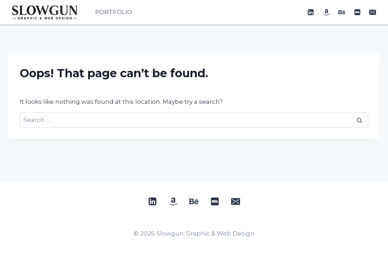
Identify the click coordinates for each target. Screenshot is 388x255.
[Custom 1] (326, 12)
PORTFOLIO (113, 12)
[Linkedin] (311, 12)
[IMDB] (357, 12)
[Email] (373, 12)
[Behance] (341, 12)
